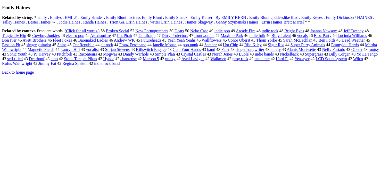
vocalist (92, 49)
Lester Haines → (42, 22)
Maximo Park (232, 35)
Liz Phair (124, 35)
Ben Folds (327, 40)
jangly (275, 49)
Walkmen (218, 59)
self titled (15, 59)
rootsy (374, 49)
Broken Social (117, 31)
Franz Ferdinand (132, 45)
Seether (210, 45)
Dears (179, 31)
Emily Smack (176, 17)
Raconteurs (87, 54)
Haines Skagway (199, 22)
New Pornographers (151, 31)
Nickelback (289, 54)
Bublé (244, 54)
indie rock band (107, 63)
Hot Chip (230, 45)
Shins (62, 45)
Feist (225, 49)
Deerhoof (36, 59)
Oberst (356, 49)
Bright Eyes (294, 31)
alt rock (107, 45)
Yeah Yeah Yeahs (181, 40)
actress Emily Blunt (145, 17)
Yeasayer (302, 59)
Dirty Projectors (175, 35)
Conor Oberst (239, 40)
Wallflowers (212, 40)
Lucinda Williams (352, 35)
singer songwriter (250, 49)
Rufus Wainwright (17, 63)
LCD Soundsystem (331, 59)
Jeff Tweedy (354, 31)
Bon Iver (9, 40)
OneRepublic (83, 45)
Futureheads (151, 40)
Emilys (56, 17)
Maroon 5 (151, 59)
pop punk (190, 45)
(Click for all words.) (82, 31)
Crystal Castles (193, 54)
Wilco (358, 59)
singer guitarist (39, 45)
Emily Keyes (311, 17)
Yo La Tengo (367, 54)
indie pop (222, 31)
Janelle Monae (165, 45)
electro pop (75, 35)
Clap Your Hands (187, 49)
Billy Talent (281, 35)
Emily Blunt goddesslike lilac (273, 17)
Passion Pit (11, 45)
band (211, 49)
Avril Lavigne (192, 59)
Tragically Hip (14, 35)
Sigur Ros (276, 45)
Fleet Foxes (62, 40)
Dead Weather (353, 40)
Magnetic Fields (41, 49)
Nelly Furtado (333, 49)
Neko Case (199, 31)
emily (42, 17)
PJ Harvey (42, 54)
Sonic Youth (17, 54)
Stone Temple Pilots (80, 59)
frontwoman (204, 35)
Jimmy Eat (47, 63)
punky (170, 59)
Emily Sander (91, 17)
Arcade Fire (245, 31)
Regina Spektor (75, 63)
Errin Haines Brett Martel (283, 22)
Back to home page (18, 72)
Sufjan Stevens (117, 49)
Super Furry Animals (308, 45)
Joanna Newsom (323, 31)
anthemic (262, 59)
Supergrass (314, 54)
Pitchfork (64, 54)
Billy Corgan (340, 54)
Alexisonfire (100, 35)
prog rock (241, 59)
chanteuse (128, 59)
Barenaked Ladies (93, 40)
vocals (302, 35)
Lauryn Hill (70, 49)
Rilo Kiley (253, 45)
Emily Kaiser (201, 17)
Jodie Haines (69, 22)
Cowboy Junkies (46, 35)
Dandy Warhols (135, 54)
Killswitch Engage (151, 49)
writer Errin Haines (166, 22)
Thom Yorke (266, 40)
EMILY (71, 17)
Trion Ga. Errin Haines (128, 22)
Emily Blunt (116, 17)
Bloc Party (322, 35)
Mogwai (110, 54)
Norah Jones (222, 54)
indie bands (264, 54)
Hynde (108, 59)
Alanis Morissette (301, 49)
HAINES (364, 17)
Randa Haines (94, 22)
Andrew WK (124, 40)
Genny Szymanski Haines (237, 22)
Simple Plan (165, 54)
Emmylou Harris (345, 45)
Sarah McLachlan (297, 40)
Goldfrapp (146, 35)
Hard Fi (282, 59)
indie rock (270, 31)
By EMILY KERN (231, 17)
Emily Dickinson (340, 17)
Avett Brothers (35, 40)
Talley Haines (13, 22)
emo (54, 59)
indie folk (257, 35)
